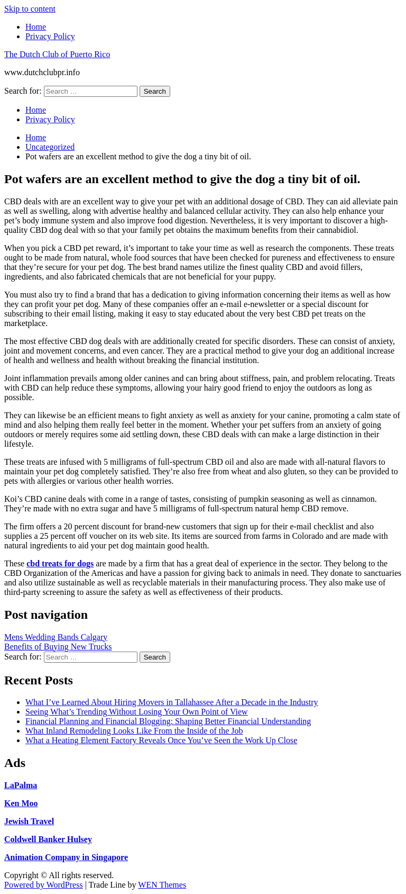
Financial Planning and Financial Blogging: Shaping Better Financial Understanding (168, 721)
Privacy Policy (50, 36)
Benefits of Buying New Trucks (58, 646)
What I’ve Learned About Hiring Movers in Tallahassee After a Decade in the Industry (171, 702)
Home (35, 26)
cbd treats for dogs (60, 563)
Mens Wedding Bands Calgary (55, 637)
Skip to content (30, 8)
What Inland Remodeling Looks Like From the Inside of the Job (134, 730)
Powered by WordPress (43, 884)
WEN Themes (162, 884)
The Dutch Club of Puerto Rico (57, 54)
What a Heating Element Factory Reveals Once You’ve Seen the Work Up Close (161, 740)
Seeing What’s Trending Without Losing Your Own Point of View (136, 711)
